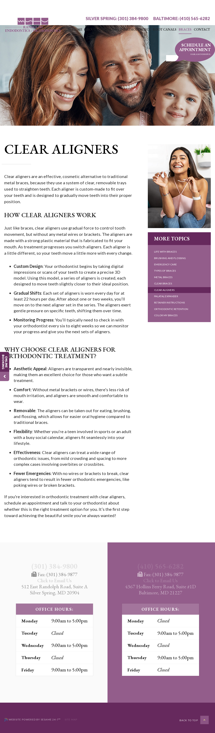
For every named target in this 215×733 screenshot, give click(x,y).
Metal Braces (163, 277)
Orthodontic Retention (171, 309)
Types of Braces (165, 270)
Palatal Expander (166, 296)
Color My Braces (166, 315)
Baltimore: (166, 6)
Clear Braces (163, 283)
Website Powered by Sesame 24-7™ (32, 719)
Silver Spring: (101, 6)
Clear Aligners (164, 290)
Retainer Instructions (169, 302)
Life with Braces (165, 251)
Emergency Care (165, 264)
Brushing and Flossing (170, 258)
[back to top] (194, 720)
